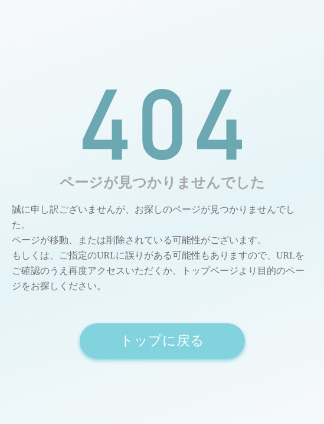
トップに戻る (162, 340)
